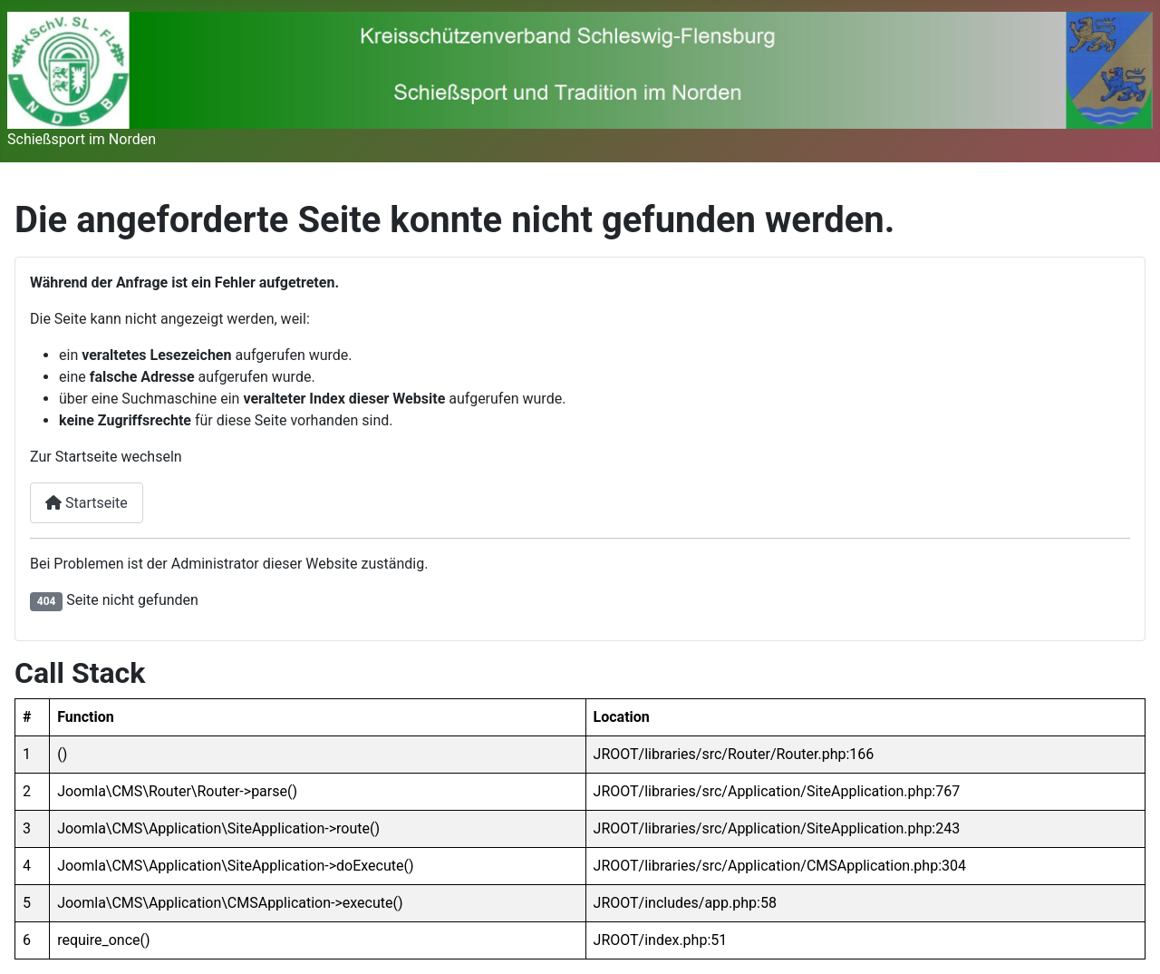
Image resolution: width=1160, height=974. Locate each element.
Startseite (86, 502)
